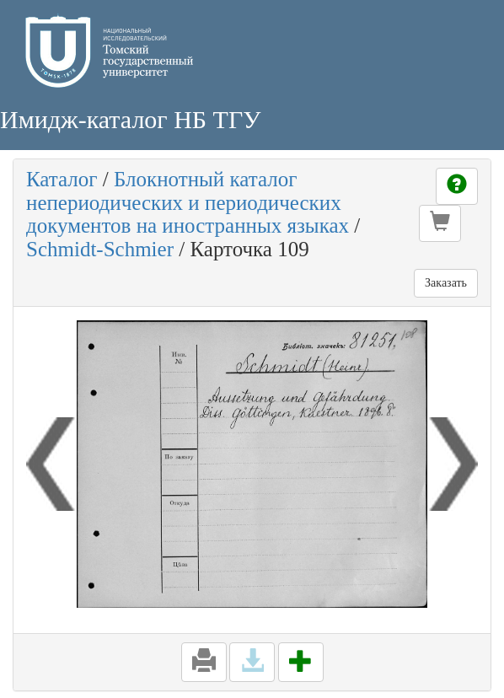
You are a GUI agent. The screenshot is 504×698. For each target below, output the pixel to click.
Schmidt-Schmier (100, 249)
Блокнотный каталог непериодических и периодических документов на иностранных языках (187, 202)
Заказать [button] (446, 283)
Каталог (62, 179)
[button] (440, 223)
